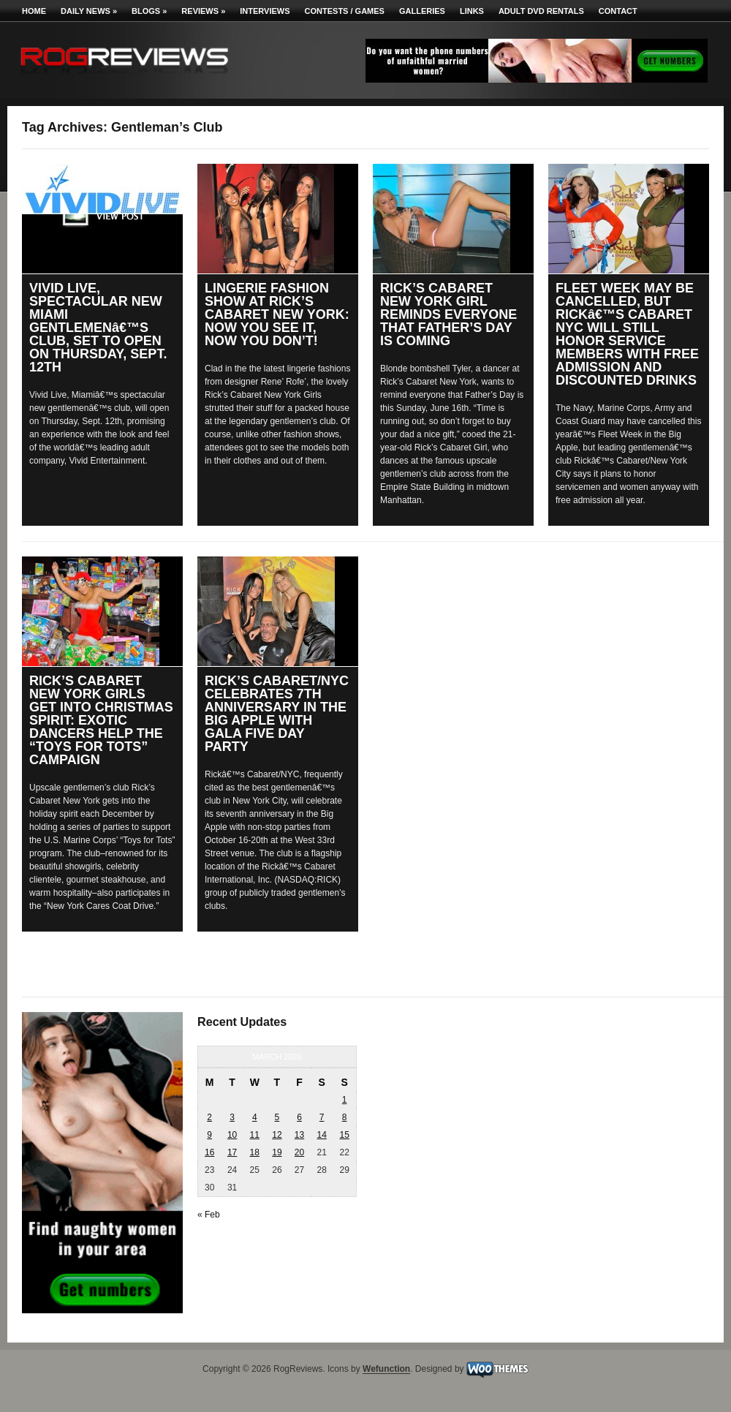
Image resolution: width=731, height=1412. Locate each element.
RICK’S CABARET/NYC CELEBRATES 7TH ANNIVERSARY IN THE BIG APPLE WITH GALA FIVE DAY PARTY (277, 713)
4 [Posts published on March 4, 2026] (254, 1117)
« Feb (208, 1214)
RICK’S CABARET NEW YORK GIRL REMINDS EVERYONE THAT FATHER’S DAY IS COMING (448, 314)
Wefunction (386, 1369)
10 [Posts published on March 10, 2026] (232, 1135)
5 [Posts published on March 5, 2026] (277, 1117)
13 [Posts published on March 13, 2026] (299, 1135)
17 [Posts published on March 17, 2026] (232, 1152)
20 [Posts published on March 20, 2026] (299, 1152)
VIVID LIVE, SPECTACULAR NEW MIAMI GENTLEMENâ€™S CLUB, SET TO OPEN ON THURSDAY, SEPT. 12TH (98, 327)
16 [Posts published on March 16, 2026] (209, 1152)
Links (472, 11)
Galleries (422, 11)
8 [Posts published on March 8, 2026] (344, 1117)
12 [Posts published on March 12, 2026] (276, 1135)
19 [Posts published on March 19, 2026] (276, 1152)
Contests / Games (345, 11)
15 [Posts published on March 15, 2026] (344, 1135)
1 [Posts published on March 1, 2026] (344, 1100)
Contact (618, 11)
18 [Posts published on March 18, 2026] (255, 1152)
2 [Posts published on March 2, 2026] (209, 1117)
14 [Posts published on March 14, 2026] (321, 1135)
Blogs (149, 11)
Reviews (203, 11)
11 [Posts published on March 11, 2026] (255, 1135)
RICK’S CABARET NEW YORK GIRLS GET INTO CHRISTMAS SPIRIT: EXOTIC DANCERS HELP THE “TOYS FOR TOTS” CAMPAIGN (101, 720)
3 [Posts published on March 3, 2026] (232, 1117)
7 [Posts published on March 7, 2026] (322, 1117)
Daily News (89, 11)
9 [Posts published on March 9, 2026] (209, 1135)
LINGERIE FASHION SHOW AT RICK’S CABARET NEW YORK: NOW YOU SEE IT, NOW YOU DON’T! (277, 314)
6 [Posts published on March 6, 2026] (299, 1117)
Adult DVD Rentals (541, 11)
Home (34, 11)
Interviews (264, 11)
